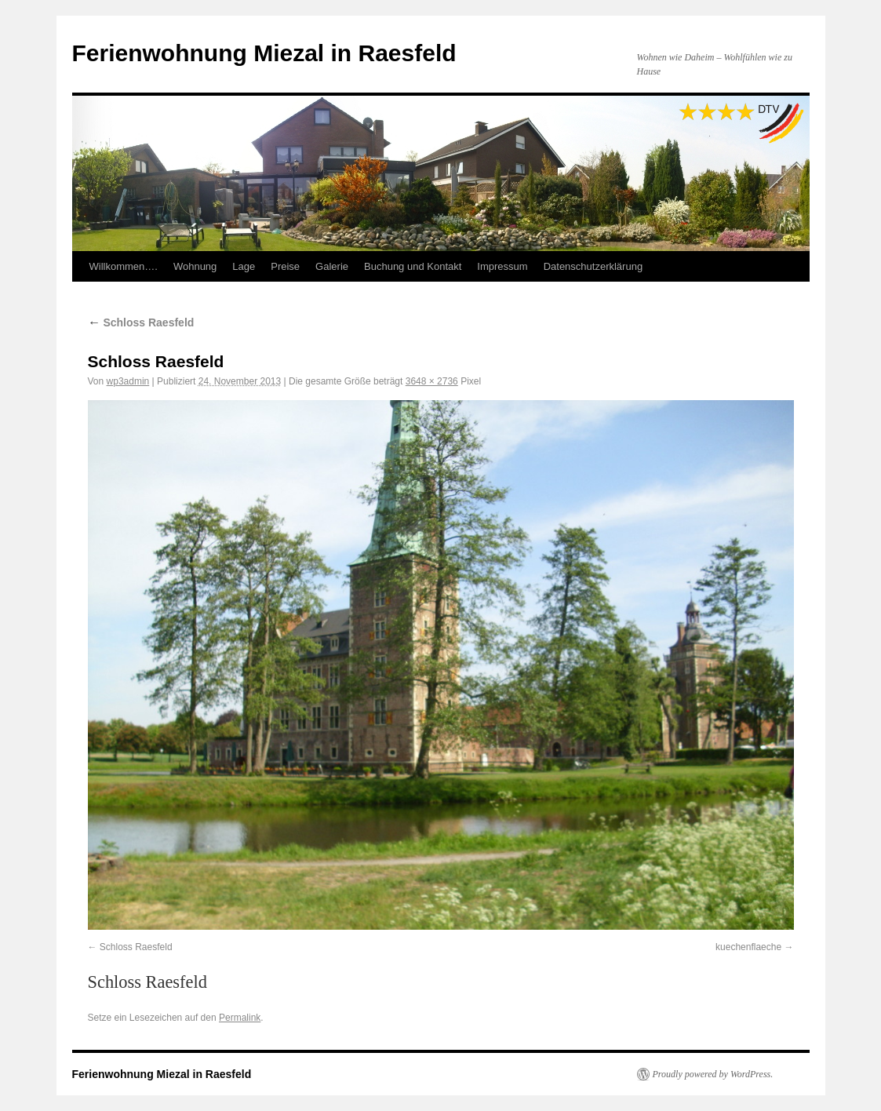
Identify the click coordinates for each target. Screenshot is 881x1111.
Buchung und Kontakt (412, 266)
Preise (285, 266)
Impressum (502, 266)
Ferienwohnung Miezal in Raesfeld (264, 53)
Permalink (239, 1017)
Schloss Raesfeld (141, 322)
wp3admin (128, 381)
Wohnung (195, 266)
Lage (243, 266)
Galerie (331, 266)
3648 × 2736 (432, 381)
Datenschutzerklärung (593, 266)
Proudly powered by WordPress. (713, 1074)
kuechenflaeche (748, 947)
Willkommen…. (123, 266)
